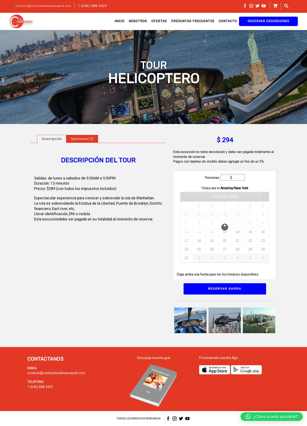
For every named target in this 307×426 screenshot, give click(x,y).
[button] (271, 416)
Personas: (212, 178)
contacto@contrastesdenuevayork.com (43, 5)
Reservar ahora (224, 288)
